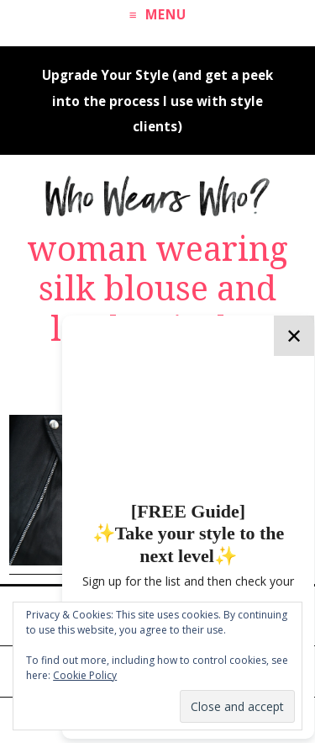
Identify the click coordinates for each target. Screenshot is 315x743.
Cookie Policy (85, 675)
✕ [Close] (294, 335)
